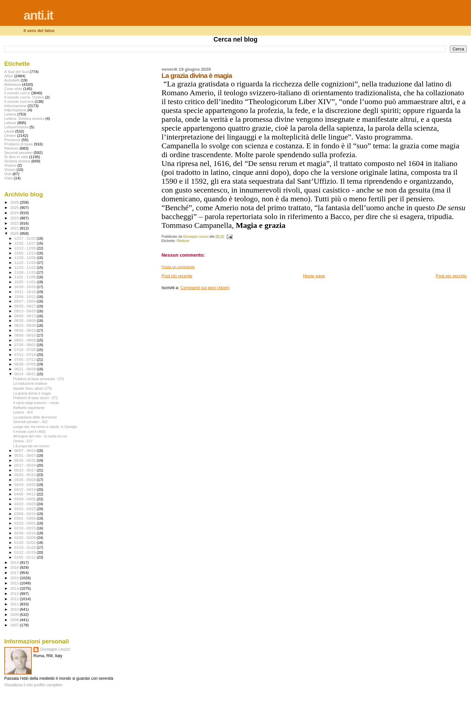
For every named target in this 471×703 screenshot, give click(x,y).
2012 (15, 599)
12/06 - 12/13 (25, 253)
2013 (15, 593)
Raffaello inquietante (28, 408)
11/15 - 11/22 (25, 267)
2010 (15, 609)
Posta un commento (178, 267)
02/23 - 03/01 (25, 523)
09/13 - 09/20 (25, 311)
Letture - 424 (23, 412)
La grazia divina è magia (32, 393)
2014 (15, 588)
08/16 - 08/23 (25, 330)
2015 (15, 583)
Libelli (9, 131)
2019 (15, 562)
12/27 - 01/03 (25, 238)
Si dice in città (16, 157)
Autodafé (12, 80)
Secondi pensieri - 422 (30, 422)
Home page (314, 275)
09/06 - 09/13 (25, 316)
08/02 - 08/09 (25, 340)
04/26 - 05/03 (25, 480)
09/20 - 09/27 (25, 306)
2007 (15, 625)
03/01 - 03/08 (25, 518)
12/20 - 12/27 (25, 243)
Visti (7, 174)
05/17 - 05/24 (25, 465)
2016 (15, 578)
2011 (15, 604)
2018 (15, 567)
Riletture (183, 241)
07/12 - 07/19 (25, 355)
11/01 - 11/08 (25, 277)
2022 (15, 223)
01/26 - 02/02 (25, 543)
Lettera (10, 114)
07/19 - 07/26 (25, 350)
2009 (15, 614)
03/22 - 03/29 (25, 504)
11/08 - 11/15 (25, 272)
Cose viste (13, 88)
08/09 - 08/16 (25, 335)
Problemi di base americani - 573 (38, 379)
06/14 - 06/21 (25, 374)
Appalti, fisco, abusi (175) (32, 388)
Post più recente (177, 275)
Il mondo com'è (17, 93)
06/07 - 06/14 (25, 451)
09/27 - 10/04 (25, 301)
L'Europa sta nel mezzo (31, 446)
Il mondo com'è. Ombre (24, 97)
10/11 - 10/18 (25, 292)
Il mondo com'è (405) (29, 432)
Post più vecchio (451, 275)
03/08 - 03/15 (25, 514)
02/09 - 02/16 (25, 533)
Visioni (9, 169)
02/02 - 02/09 (25, 538)
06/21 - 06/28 (25, 369)
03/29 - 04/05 (25, 499)
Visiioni (10, 165)
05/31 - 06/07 (25, 455)
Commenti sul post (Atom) (205, 287)
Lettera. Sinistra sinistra (24, 118)
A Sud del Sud (16, 71)
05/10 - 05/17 (25, 470)
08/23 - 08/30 (25, 325)
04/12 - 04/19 (25, 489)
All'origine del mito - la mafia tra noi (40, 436)
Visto (8, 178)
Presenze (12, 140)
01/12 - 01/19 (25, 552)
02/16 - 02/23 (25, 528)
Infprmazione (15, 110)
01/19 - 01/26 (25, 547)
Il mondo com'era (19, 101)
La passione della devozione (35, 417)
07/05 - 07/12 (25, 359)
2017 (15, 572)
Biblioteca (12, 84)
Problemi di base (18, 144)
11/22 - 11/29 (25, 263)
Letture (10, 122)
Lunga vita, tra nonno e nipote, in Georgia (45, 427)
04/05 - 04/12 (25, 494)
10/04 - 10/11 (25, 297)
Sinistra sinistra (17, 161)
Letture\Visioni (16, 127)
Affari (8, 76)
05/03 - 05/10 (25, 475)
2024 (15, 213)
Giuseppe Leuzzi (55, 649)
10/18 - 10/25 (25, 287)
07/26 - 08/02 (25, 345)
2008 (15, 620)
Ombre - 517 (22, 441)
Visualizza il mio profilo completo (33, 685)
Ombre (10, 135)
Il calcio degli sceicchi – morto (36, 403)
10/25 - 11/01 (25, 282)
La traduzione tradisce (30, 383)
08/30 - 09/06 (25, 321)
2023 (15, 218)
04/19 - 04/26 (25, 485)
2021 (15, 228)
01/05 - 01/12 (25, 557)
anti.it (38, 15)
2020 (15, 233)
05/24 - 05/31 (25, 460)
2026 (15, 202)
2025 (15, 207)
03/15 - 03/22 (25, 509)
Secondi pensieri (18, 152)
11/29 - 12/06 (25, 258)
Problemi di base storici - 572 (35, 398)
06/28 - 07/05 (25, 364)
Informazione (15, 105)
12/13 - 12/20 (25, 248)
